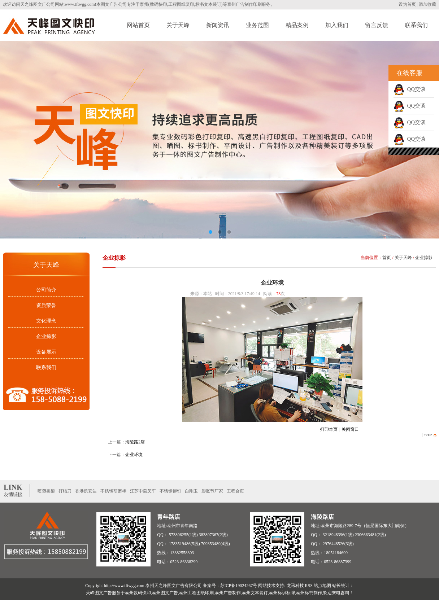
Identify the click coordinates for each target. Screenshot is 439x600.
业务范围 (257, 25)
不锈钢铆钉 (170, 491)
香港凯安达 (86, 491)
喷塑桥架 (46, 491)
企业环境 (134, 454)
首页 (386, 257)
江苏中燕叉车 (143, 491)
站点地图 (322, 585)
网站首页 (138, 25)
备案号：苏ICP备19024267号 (230, 585)
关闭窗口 (350, 429)
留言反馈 (376, 25)
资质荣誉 (46, 305)
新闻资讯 (217, 25)
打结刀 (64, 491)
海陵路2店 (135, 441)
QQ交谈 (410, 89)
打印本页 (329, 429)
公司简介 (46, 290)
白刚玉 (191, 491)
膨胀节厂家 (212, 491)
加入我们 (336, 25)
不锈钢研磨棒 (113, 491)
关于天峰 (178, 25)
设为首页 (407, 4)
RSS (309, 585)
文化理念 (46, 321)
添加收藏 (427, 4)
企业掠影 (46, 336)
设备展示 (46, 352)
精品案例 (297, 25)
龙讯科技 (295, 585)
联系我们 (416, 25)
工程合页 (235, 491)
